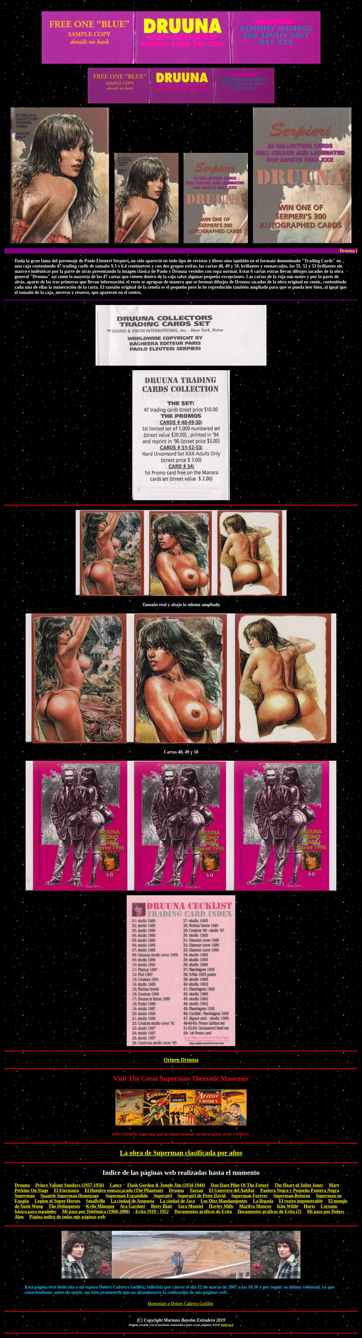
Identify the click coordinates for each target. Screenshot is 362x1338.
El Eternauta (66, 1190)
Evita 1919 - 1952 (152, 1211)
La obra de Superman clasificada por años (181, 1153)
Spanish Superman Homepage (69, 1195)
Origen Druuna (181, 1060)
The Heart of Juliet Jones (298, 1185)
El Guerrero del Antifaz (232, 1190)
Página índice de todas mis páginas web (67, 1216)
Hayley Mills (221, 1206)
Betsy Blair (161, 1206)
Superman (25, 1195)
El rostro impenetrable (301, 1200)
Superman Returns (291, 1195)
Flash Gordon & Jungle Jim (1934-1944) (166, 1185)
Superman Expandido (127, 1195)
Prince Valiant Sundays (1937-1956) (69, 1185)
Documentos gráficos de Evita (203, 1211)
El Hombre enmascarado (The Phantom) (124, 1190)
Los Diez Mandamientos (224, 1200)
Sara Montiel (190, 1206)
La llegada (263, 1200)
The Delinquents (64, 1206)
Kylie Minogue (100, 1206)
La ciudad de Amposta (132, 1200)
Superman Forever (249, 1195)
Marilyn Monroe (255, 1206)
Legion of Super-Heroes (57, 1200)
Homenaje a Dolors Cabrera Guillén (180, 1303)
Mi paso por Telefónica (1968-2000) (96, 1211)
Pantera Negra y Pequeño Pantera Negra (299, 1190)
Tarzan (196, 1190)
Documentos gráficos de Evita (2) (269, 1211)
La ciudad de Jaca (177, 1200)
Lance (116, 1185)
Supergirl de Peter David (201, 1195)
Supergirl (163, 1195)
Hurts (309, 1206)
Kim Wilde (287, 1206)
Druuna (22, 1185)
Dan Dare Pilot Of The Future (240, 1185)
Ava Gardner (132, 1206)
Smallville (95, 1200)
